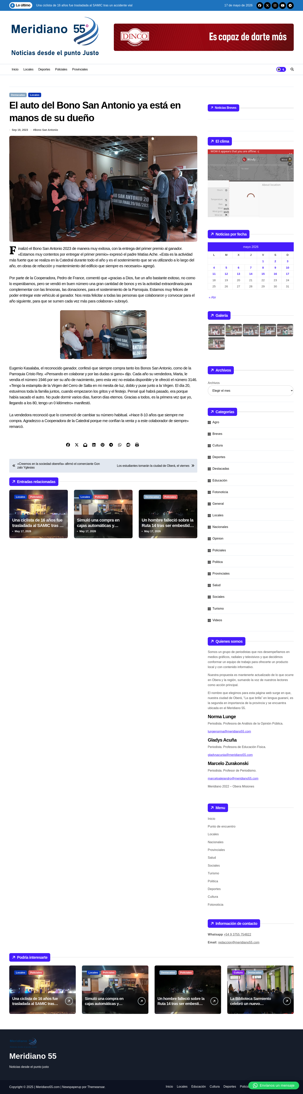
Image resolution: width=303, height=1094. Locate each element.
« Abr (212, 297)
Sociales (219, 596)
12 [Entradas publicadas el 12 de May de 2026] (226, 273)
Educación (220, 480)
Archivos (214, 383)
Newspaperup (71, 1087)
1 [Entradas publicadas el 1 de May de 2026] (263, 261)
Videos (217, 620)
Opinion (218, 538)
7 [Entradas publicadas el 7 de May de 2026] (251, 267)
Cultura (218, 445)
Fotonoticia (220, 492)
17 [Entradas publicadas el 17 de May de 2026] (287, 273)
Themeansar (96, 1087)
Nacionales (220, 527)
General (218, 503)
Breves (217, 433)
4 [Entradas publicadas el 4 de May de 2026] (214, 267)
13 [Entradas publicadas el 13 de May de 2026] (238, 273)
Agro (216, 422)
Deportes (44, 69)
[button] (273, 1085)
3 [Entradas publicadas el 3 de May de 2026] (287, 261)
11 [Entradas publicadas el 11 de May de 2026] (214, 273)
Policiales (61, 69)
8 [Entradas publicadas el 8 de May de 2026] (263, 267)
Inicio (15, 69)
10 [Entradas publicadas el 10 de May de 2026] (287, 267)
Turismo (218, 608)
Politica (218, 562)
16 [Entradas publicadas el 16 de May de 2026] (275, 273)
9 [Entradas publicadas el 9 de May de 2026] (275, 267)
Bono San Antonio (46, 129)
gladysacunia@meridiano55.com (230, 754)
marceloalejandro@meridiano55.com (233, 778)
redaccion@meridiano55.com (238, 942)
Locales (28, 69)
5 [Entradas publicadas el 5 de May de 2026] (226, 267)
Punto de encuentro (221, 826)
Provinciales (80, 69)
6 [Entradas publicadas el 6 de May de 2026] (238, 267)
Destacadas (18, 94)
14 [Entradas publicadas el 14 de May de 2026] (250, 273)
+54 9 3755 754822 (237, 934)
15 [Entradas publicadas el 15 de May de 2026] (263, 273)
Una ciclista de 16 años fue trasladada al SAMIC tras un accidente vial (38, 526)
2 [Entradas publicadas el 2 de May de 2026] (275, 261)
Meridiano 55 (33, 1056)
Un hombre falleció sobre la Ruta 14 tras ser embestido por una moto (167, 526)
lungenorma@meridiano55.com (229, 731)
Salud (217, 585)
